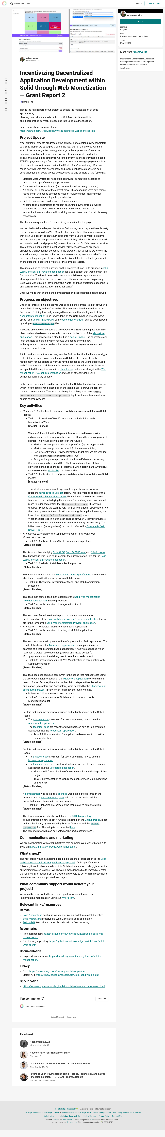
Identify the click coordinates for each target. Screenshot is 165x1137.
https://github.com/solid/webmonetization (52, 846)
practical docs (41, 719)
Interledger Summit (50, 1116)
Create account (153, 3)
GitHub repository (81, 816)
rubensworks (32, 58)
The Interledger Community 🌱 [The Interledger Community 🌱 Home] (66, 1109)
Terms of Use (117, 1116)
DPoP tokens (98, 552)
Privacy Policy (104, 1116)
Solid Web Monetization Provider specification (73, 619)
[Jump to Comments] (6, 91)
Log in (139, 3)
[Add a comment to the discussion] (66, 1008)
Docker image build (43, 319)
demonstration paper (52, 797)
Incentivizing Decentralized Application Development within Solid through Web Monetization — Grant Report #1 (140, 63)
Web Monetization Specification (73, 574)
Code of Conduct (57, 1017)
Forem (55, 1120)
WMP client (68, 897)
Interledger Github (69, 1112)
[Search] (11, 3)
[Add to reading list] (6, 101)
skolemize (53, 470)
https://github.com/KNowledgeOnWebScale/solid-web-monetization (57, 130)
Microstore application (61, 645)
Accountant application (32, 315)
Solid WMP (29, 922)
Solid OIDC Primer (76, 552)
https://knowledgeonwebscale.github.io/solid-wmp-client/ (68, 974)
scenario (62, 793)
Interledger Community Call (70, 1116)
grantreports (27, 101)
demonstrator (32, 793)
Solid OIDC (59, 552)
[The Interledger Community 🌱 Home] (4, 3)
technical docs (41, 726)
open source (67, 1120)
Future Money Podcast (102, 1112)
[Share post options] (5, 118)
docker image (77, 337)
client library (66, 369)
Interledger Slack (84, 1112)
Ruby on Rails (72, 1122)
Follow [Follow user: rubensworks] (141, 21)
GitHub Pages (92, 819)
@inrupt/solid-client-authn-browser (47, 496)
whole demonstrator (73, 319)
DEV (91, 1120)
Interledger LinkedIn (51, 1112)
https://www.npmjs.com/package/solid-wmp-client (57, 971)
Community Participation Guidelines (127, 1112)
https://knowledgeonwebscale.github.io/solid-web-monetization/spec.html (64, 986)
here (72, 827)
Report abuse (72, 1017)
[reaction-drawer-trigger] (6, 81)
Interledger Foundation (33, 1112)
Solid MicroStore (32, 918)
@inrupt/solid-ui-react (51, 492)
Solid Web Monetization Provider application (70, 622)
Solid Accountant (32, 915)
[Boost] (6, 109)
